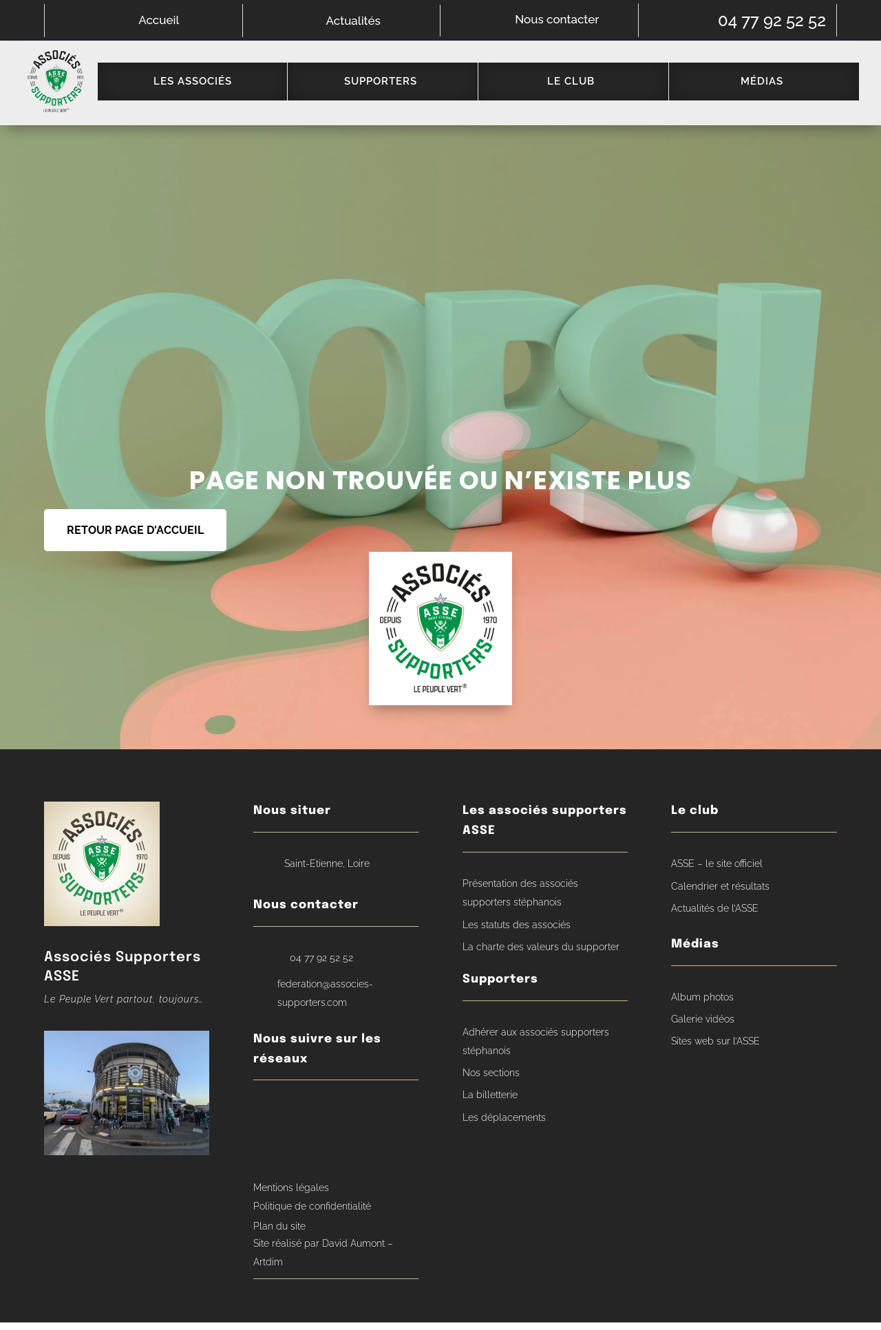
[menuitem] (199, 85)
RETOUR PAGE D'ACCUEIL (135, 538)
